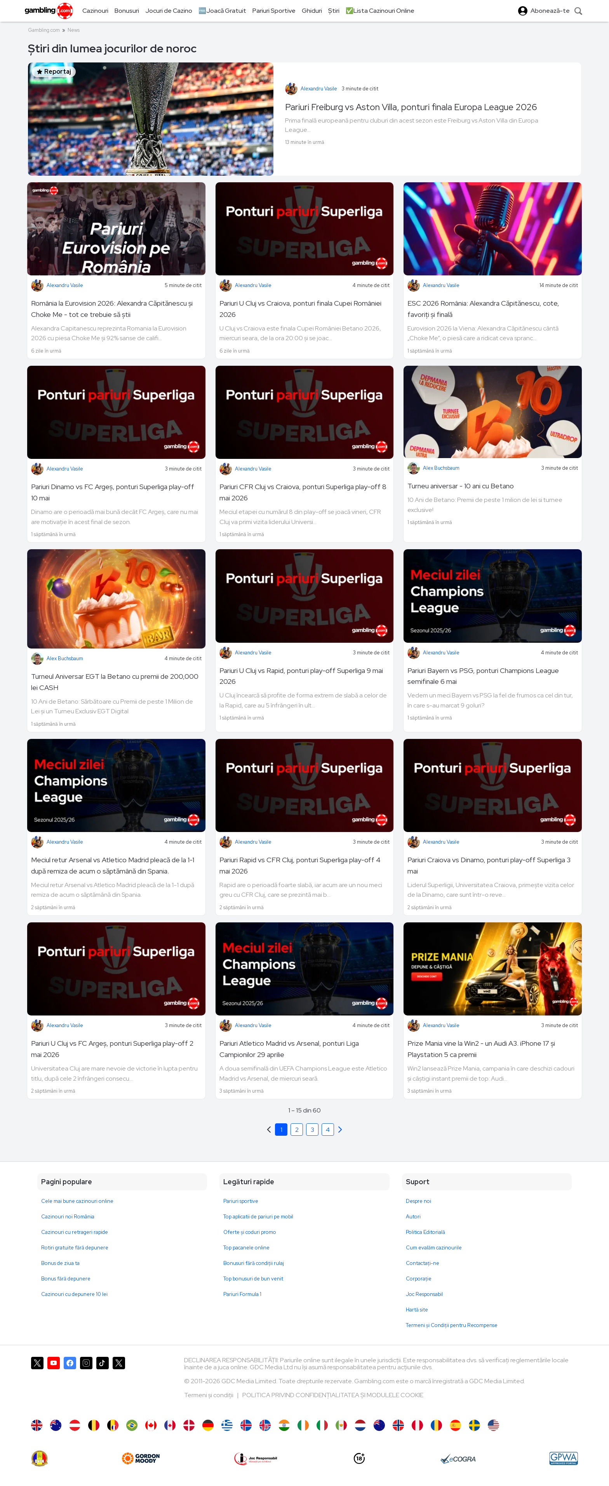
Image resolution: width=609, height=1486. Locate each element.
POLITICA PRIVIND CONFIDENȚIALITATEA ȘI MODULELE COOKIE (332, 1395)
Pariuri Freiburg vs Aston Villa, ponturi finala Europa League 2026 (411, 107)
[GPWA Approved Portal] (563, 1458)
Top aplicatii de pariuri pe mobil (258, 1216)
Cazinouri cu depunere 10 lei (74, 1294)
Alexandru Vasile (319, 88)
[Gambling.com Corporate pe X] (119, 1384)
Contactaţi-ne (422, 1263)
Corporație (419, 1278)
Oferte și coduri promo (249, 1232)
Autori (413, 1216)
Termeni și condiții (209, 1395)
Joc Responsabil (424, 1294)
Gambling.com (44, 30)
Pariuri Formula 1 (242, 1294)
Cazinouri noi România (67, 1216)
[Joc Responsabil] (256, 1458)
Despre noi (418, 1201)
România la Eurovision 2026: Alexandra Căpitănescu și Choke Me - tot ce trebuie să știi (112, 309)
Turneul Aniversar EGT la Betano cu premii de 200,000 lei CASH (114, 682)
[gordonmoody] (141, 1458)
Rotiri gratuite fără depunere (74, 1247)
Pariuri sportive (240, 1201)
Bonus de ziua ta (60, 1263)
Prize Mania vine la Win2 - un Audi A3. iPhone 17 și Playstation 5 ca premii (481, 1049)
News (74, 30)
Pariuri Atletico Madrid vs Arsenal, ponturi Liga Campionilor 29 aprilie (289, 1049)
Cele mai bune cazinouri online (77, 1201)
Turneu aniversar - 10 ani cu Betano (460, 485)
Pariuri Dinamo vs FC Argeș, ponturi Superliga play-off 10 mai (112, 492)
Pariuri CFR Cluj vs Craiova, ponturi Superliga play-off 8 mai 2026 (302, 492)
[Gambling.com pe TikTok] (102, 1384)
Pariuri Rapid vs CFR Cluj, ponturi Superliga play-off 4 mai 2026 (300, 865)
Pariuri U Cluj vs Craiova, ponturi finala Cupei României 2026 (300, 309)
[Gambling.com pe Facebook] (70, 1384)
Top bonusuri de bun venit (253, 1278)
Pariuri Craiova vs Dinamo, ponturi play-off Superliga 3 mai (489, 865)
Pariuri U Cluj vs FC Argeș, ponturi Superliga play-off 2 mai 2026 (112, 1049)
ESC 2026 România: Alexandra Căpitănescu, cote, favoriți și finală (483, 309)
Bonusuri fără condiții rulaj (253, 1263)
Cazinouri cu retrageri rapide (74, 1232)
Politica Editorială (425, 1232)
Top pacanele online (246, 1247)
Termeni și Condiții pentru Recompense (452, 1325)
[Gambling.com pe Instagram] (86, 1384)
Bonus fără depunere (65, 1278)
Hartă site (417, 1309)
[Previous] (340, 1129)
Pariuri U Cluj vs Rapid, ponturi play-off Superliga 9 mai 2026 (301, 676)
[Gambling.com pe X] (37, 1384)
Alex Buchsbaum (441, 468)
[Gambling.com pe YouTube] (53, 1384)
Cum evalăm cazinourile (434, 1247)
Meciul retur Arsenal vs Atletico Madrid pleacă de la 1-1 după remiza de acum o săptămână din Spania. (112, 865)
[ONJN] (39, 1458)
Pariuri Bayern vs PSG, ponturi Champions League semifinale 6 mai (483, 676)
